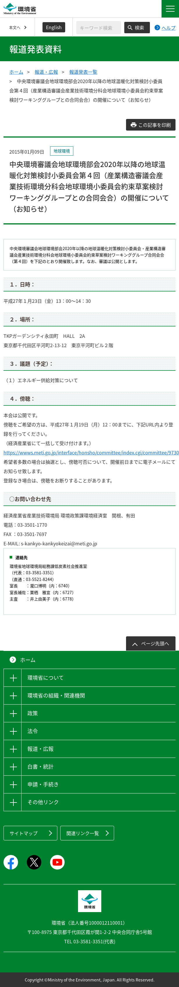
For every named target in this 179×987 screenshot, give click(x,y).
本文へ (14, 27)
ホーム (16, 71)
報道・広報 (46, 71)
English (54, 27)
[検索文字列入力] (98, 27)
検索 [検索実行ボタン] (139, 27)
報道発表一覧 (83, 71)
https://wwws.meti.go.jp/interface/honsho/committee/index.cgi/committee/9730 (91, 452)
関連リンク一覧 (82, 833)
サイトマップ (24, 833)
